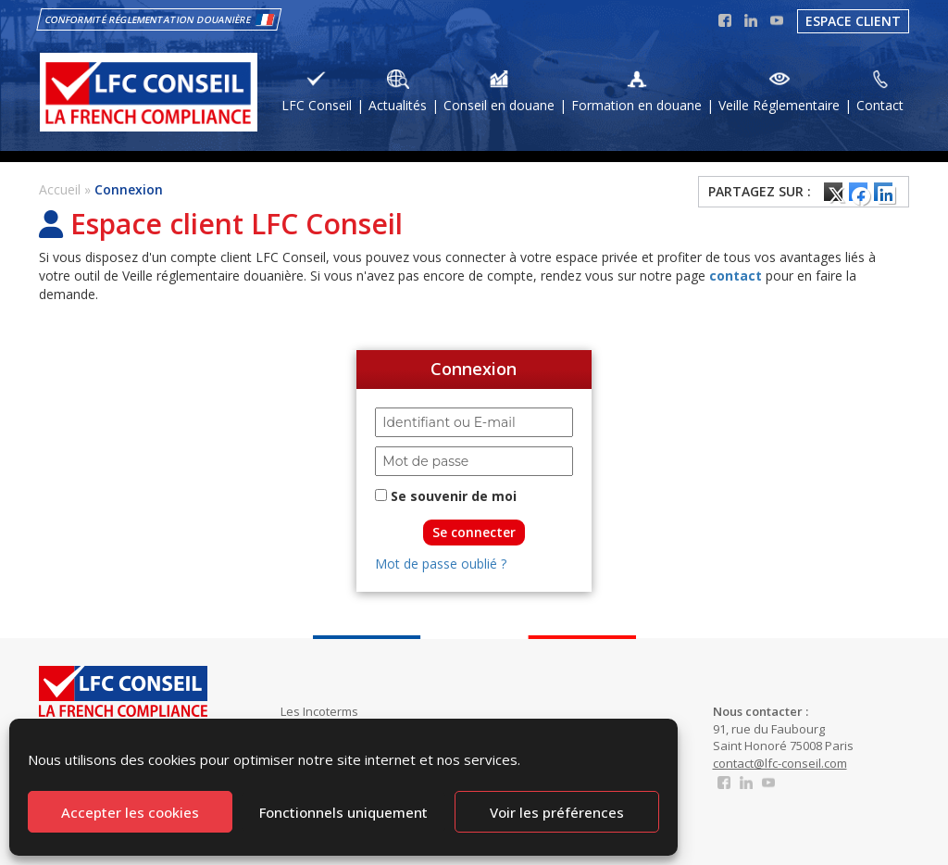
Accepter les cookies (130, 812)
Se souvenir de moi (446, 496)
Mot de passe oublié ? (440, 563)
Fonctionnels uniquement (343, 812)
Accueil (60, 189)
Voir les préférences (557, 812)
